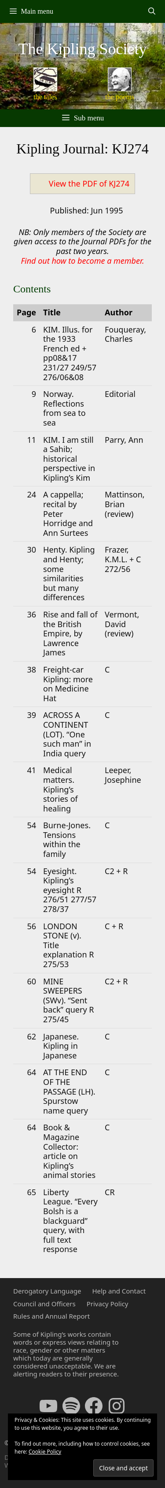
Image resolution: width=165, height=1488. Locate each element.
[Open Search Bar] (151, 11)
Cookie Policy (45, 1451)
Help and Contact (119, 1290)
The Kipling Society (82, 49)
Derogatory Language (47, 1290)
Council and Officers (44, 1303)
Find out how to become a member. (82, 260)
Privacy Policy (107, 1303)
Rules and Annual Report (51, 1316)
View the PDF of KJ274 (89, 183)
